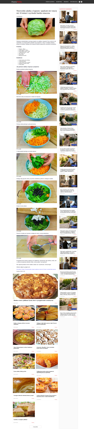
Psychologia (74, 1)
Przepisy (66, 1)
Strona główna (50, 1)
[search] (81, 2)
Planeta (16, 2)
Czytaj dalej (35, 426)
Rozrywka (59, 1)
